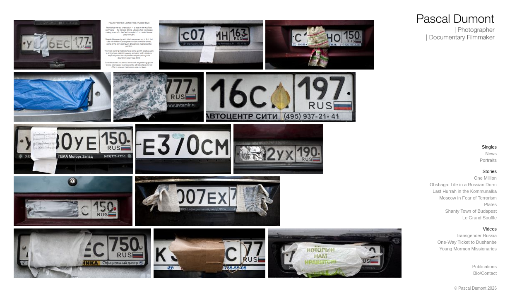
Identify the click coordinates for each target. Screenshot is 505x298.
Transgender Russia (476, 235)
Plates (490, 204)
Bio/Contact (485, 273)
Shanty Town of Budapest (471, 211)
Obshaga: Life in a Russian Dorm (463, 184)
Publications (484, 266)
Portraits (488, 160)
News (491, 153)
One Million (485, 177)
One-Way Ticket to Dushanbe (467, 242)
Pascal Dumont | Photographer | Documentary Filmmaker (456, 27)
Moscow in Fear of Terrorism (468, 197)
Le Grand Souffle (479, 217)
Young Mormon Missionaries (468, 248)
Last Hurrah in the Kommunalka (465, 191)
